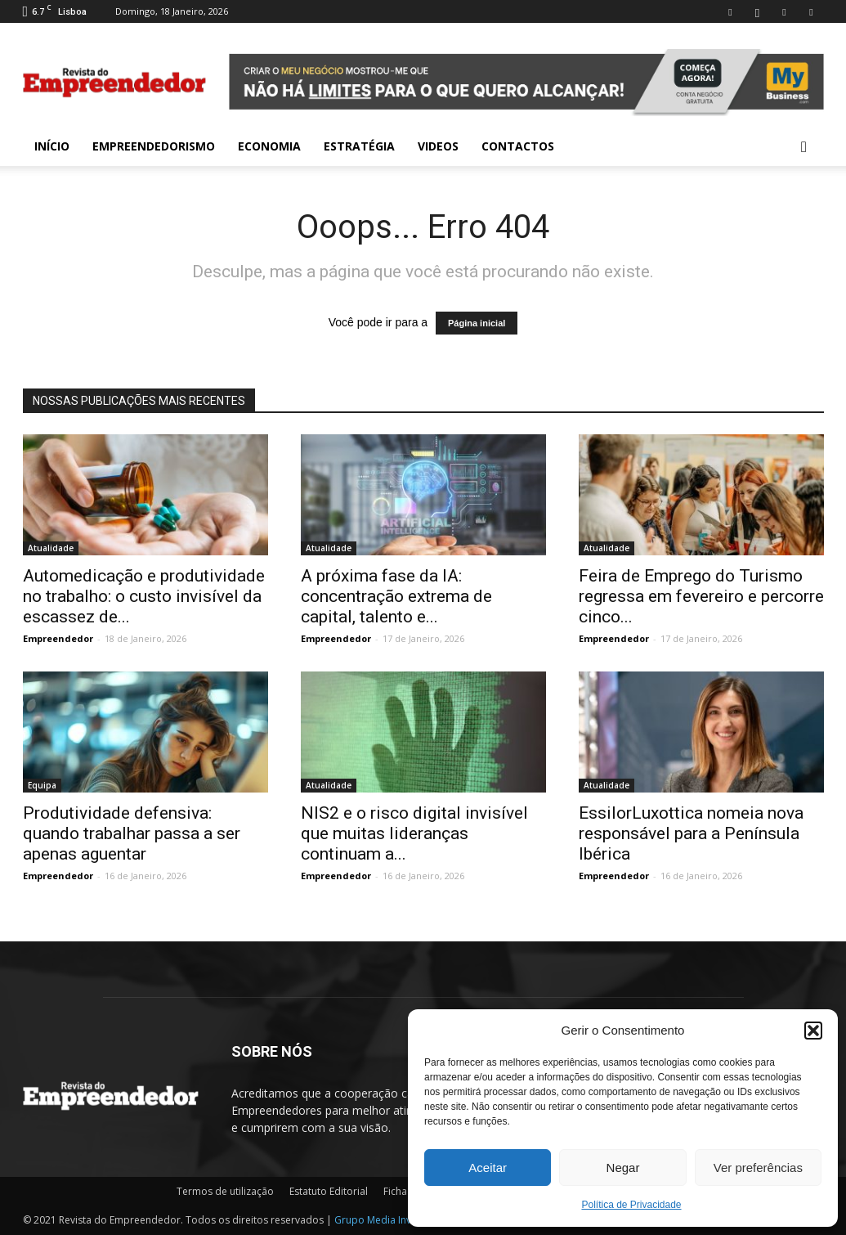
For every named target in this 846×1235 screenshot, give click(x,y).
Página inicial (476, 323)
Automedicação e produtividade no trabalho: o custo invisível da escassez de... (144, 596)
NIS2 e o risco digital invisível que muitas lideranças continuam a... (414, 833)
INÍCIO (51, 146)
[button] (813, 1030)
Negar (623, 1167)
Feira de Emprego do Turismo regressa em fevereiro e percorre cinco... (701, 596)
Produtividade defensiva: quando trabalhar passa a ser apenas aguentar (131, 833)
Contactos (517, 146)
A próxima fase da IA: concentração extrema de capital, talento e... (396, 596)
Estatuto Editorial (328, 1191)
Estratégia (359, 146)
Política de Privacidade (631, 1204)
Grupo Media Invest (379, 1220)
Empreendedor (58, 638)
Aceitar (487, 1167)
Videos (438, 146)
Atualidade (51, 548)
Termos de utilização (225, 1191)
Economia (269, 146)
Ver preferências (758, 1167)
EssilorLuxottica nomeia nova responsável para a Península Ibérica (691, 833)
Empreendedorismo (153, 146)
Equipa (42, 785)
